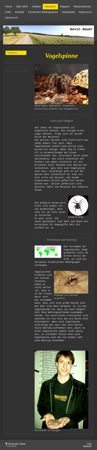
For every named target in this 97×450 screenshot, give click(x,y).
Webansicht (87, 446)
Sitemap (22, 444)
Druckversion (12, 444)
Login (89, 444)
